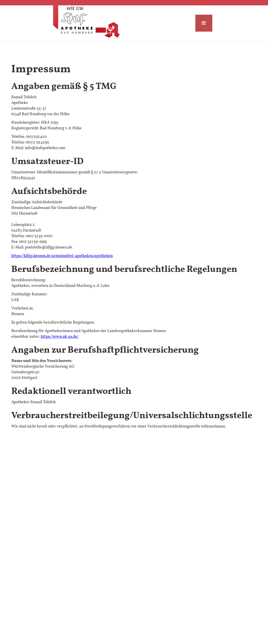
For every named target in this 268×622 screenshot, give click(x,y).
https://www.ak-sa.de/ (60, 336)
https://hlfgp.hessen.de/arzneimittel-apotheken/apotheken (62, 256)
